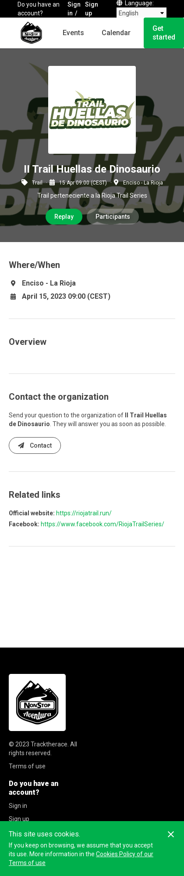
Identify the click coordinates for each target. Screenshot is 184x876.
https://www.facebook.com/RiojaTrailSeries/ (102, 524)
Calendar (116, 33)
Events (73, 33)
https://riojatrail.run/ (84, 513)
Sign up (91, 9)
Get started (163, 32)
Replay (64, 216)
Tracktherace (49, 744)
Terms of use (27, 766)
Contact (35, 445)
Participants (113, 216)
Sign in (74, 9)
